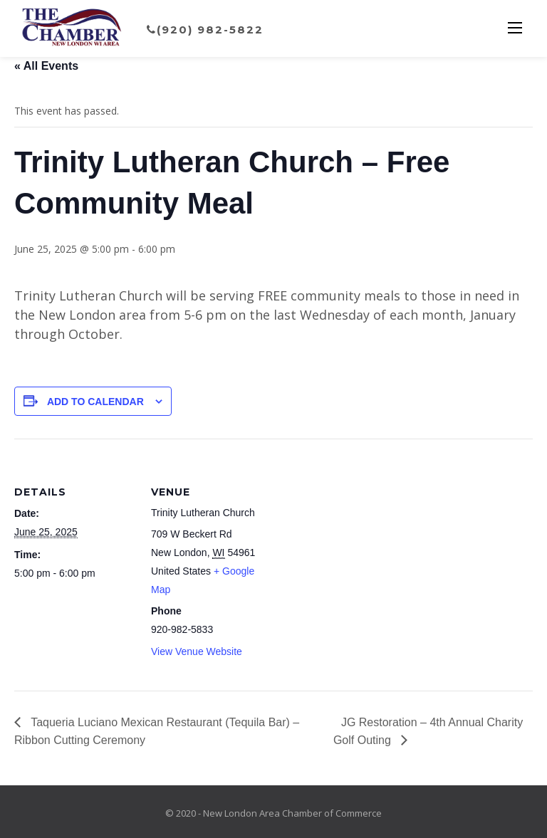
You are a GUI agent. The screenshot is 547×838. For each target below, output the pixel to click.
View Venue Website (196, 651)
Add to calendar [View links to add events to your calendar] (95, 401)
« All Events (46, 66)
